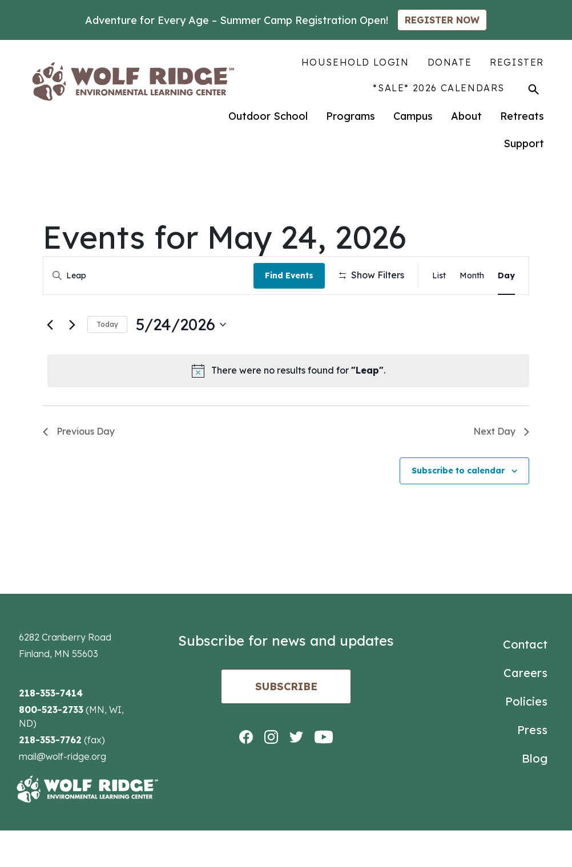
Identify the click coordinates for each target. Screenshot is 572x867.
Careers (525, 709)
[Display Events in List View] (439, 275)
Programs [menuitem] (350, 116)
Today (107, 360)
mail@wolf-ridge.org (62, 793)
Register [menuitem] (517, 62)
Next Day (501, 467)
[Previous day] (50, 361)
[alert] (288, 407)
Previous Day (79, 467)
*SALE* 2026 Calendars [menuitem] (439, 88)
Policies (526, 738)
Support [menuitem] (523, 143)
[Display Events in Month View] (472, 275)
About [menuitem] (466, 116)
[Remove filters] (268, 314)
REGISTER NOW (442, 20)
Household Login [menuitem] (355, 62)
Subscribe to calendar (458, 507)
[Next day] (72, 361)
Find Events (291, 275)
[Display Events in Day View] (506, 275)
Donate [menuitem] (450, 62)
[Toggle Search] (533, 89)
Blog (534, 795)
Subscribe (286, 723)
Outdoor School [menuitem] (268, 116)
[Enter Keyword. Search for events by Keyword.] (149, 276)
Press (532, 766)
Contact (525, 681)
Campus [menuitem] (413, 116)
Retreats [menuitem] (522, 116)
